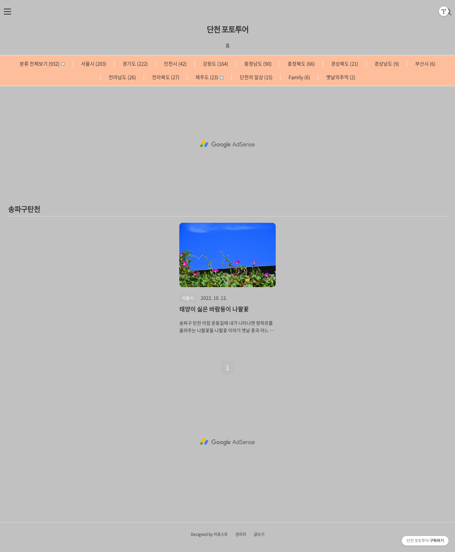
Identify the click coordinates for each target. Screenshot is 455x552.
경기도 (134, 63)
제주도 (209, 77)
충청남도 (257, 63)
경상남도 (386, 63)
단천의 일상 (255, 77)
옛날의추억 (340, 77)
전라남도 (122, 77)
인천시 (175, 63)
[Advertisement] (227, 144)
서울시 (93, 63)
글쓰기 (259, 534)
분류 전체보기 (42, 63)
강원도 (215, 63)
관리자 (241, 534)
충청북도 (301, 63)
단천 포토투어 (227, 29)
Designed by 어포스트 (209, 534)
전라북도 (165, 77)
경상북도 (344, 63)
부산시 (424, 63)
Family (299, 77)
